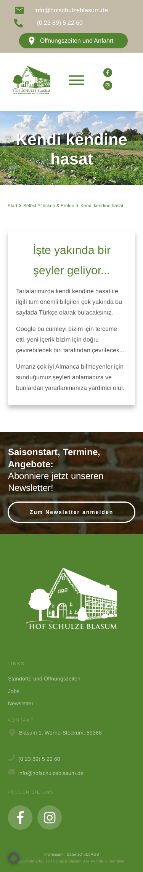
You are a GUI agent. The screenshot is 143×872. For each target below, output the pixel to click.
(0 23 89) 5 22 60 (60, 22)
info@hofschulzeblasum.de (71, 10)
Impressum (53, 854)
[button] (13, 858)
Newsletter (21, 703)
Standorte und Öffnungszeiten (44, 679)
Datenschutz (78, 854)
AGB (95, 854)
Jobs (13, 691)
